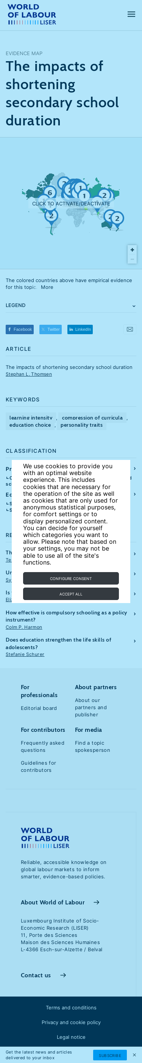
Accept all (71, 594)
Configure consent (71, 578)
